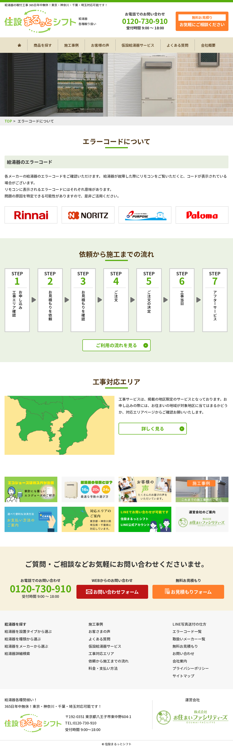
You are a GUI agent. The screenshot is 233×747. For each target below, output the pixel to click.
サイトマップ (183, 675)
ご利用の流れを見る (116, 345)
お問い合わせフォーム (112, 591)
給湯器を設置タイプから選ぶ (28, 631)
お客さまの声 (99, 631)
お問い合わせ (183, 653)
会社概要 (208, 45)
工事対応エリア (101, 653)
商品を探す (43, 45)
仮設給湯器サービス (138, 45)
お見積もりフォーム (188, 591)
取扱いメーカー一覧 (188, 639)
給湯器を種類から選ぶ (23, 639)
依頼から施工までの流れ (109, 661)
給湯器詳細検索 (17, 653)
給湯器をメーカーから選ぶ (26, 646)
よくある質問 (177, 45)
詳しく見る (152, 428)
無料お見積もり (185, 646)
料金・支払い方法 (103, 668)
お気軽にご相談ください (202, 20)
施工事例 (71, 45)
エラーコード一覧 (187, 631)
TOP (8, 121)
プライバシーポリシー (190, 668)
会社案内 (179, 661)
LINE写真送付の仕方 (189, 624)
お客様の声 (100, 45)
